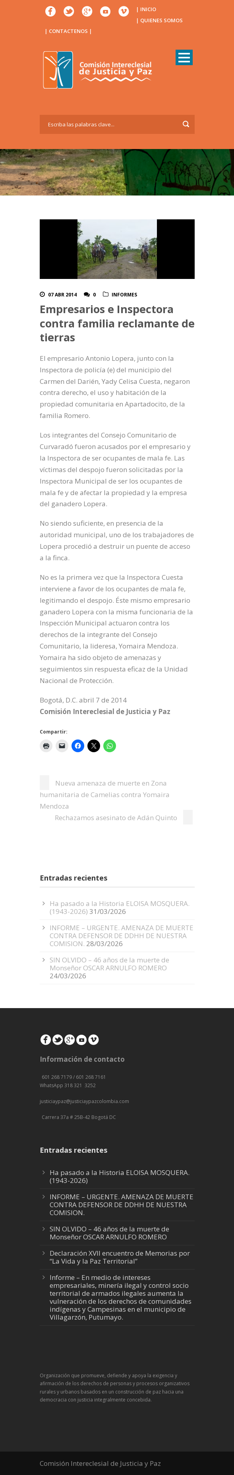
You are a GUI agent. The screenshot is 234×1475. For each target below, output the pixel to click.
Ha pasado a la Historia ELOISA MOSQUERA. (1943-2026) (120, 1176)
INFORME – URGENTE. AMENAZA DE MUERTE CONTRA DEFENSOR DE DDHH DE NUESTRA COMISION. (121, 935)
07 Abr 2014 (62, 294)
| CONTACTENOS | (68, 31)
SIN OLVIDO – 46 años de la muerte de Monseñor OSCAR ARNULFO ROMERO (109, 963)
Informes (124, 294)
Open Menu (184, 57)
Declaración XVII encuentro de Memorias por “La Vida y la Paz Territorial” (120, 1257)
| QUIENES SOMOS (159, 20)
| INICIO (146, 9)
